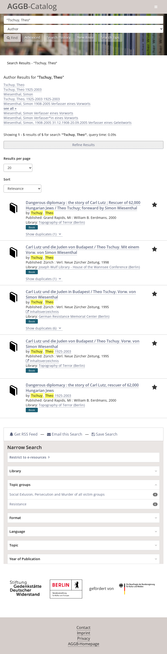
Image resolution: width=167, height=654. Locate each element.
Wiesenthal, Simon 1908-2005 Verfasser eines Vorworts (47, 103)
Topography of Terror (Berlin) (62, 222)
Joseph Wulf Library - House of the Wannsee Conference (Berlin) (89, 267)
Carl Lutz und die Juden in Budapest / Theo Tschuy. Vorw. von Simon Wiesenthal (81, 294)
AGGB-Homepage (83, 643)
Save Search (104, 434)
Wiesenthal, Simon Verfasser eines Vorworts (38, 113)
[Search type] (83, 29)
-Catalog (32, 5)
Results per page (17, 158)
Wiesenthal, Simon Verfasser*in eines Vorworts (41, 118)
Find (12, 37)
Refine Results (83, 145)
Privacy (83, 638)
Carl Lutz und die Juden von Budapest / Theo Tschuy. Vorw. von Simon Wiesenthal (82, 343)
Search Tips (110, 37)
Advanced (32, 37)
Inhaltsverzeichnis (42, 311)
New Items (85, 37)
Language (17, 531)
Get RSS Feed (23, 434)
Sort (7, 179)
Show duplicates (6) (44, 328)
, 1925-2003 (50, 351)
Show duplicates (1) (44, 234)
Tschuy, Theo (14, 84)
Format (15, 517)
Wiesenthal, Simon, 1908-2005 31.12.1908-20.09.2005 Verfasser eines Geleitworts (68, 122)
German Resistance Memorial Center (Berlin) (74, 316)
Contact (83, 627)
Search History (59, 37)
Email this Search (65, 434)
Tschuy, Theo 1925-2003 (23, 89)
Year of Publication (24, 559)
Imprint (83, 633)
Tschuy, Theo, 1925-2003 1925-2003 (32, 99)
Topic (13, 545)
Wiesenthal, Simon (18, 94)
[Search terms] (83, 20)
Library (15, 471)
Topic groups (19, 484)
